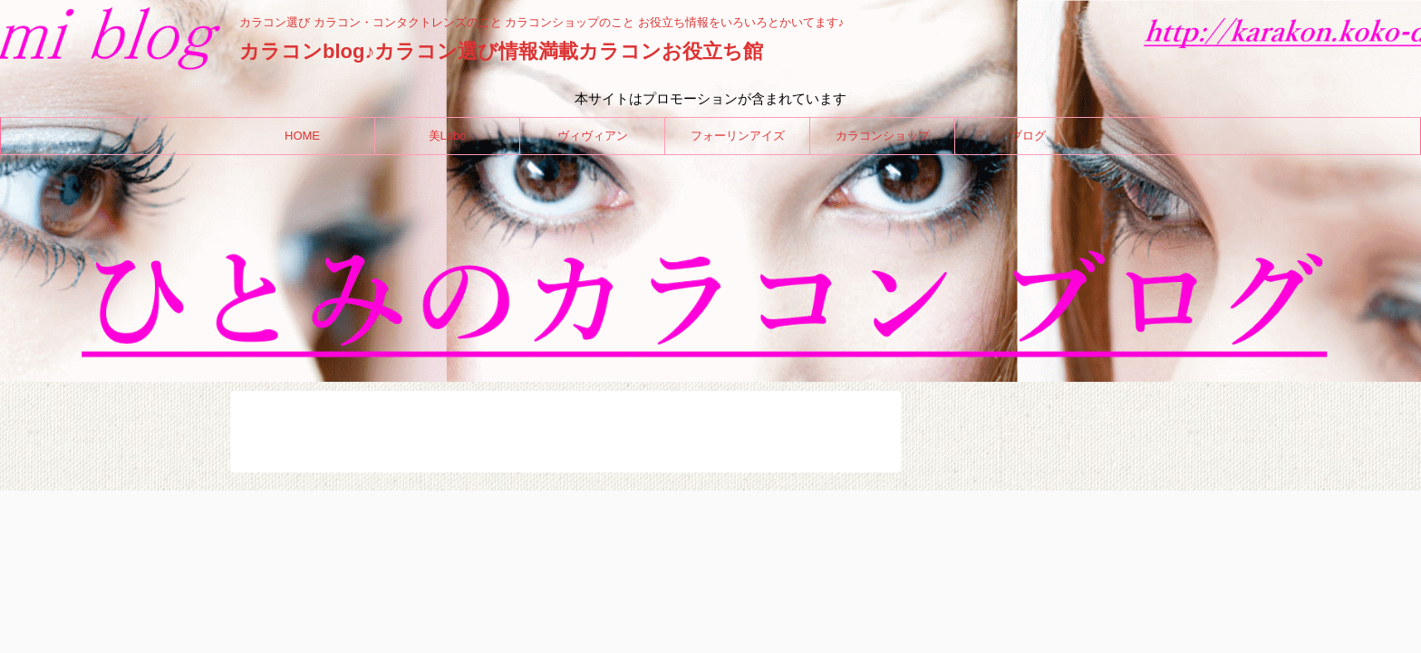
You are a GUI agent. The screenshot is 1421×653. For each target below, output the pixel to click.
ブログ (1028, 135)
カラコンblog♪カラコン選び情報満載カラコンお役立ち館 (501, 51)
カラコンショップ (883, 135)
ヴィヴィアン (592, 135)
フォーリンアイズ (738, 135)
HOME (302, 135)
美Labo (448, 135)
